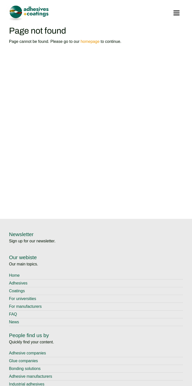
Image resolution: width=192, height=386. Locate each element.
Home (14, 275)
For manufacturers (25, 306)
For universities (22, 299)
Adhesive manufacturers (30, 376)
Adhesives (18, 283)
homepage (90, 41)
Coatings (17, 291)
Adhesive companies (27, 353)
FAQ (13, 314)
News (14, 322)
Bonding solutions (24, 368)
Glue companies (23, 361)
